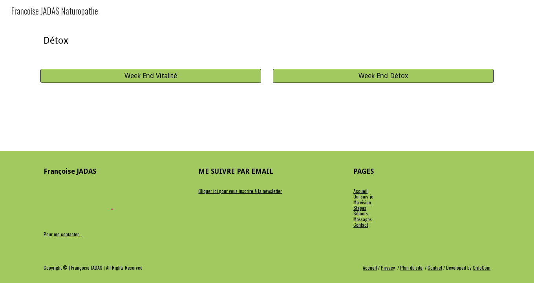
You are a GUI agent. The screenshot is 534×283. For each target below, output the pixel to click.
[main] (150, 40)
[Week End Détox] (383, 76)
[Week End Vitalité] (151, 76)
